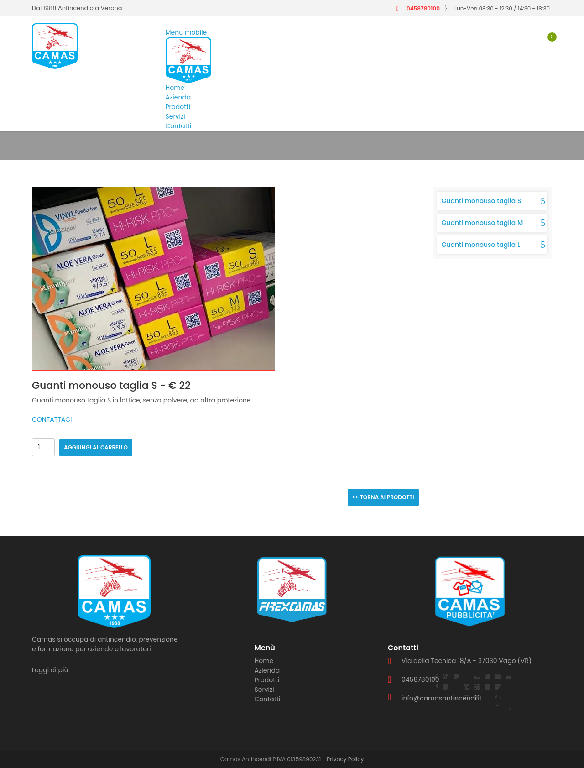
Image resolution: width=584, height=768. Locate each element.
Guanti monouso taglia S (481, 200)
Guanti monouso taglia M (482, 222)
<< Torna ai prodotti (383, 497)
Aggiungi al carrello (96, 447)
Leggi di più (50, 669)
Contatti (179, 126)
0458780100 (423, 8)
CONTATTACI (52, 419)
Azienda (178, 97)
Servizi (175, 116)
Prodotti (178, 106)
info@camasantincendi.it (442, 698)
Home (175, 87)
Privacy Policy (345, 759)
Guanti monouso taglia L (481, 244)
